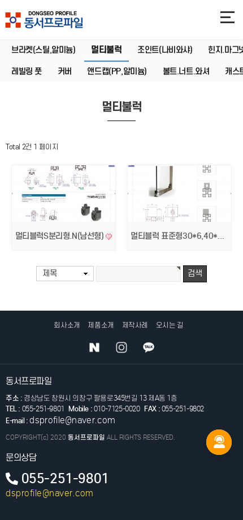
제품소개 (101, 325)
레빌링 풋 (26, 72)
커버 (65, 72)
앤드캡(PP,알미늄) (117, 72)
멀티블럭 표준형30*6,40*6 (177, 236)
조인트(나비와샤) (164, 50)
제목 (49, 273)
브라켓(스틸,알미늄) (43, 50)
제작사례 (135, 325)
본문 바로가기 (0, 0)
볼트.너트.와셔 (186, 72)
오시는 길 (170, 325)
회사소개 (67, 325)
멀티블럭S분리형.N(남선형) (60, 236)
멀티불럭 (106, 49)
